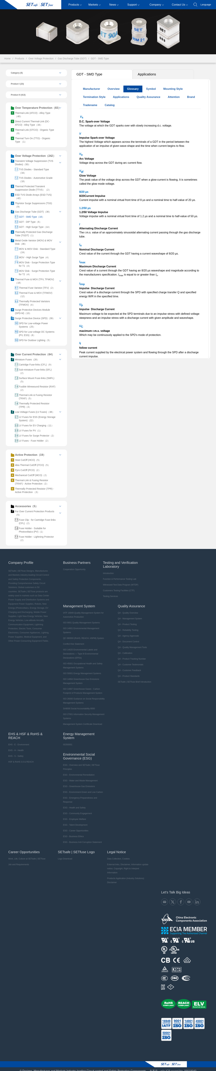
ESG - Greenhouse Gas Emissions (77, 783)
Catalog (109, 105)
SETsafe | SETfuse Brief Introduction (133, 678)
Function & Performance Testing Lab (118, 575)
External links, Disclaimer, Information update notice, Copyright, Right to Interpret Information (127, 863)
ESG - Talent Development (74, 821)
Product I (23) (16, 84)
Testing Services (109, 593)
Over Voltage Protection (40, 58)
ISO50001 (66, 741)
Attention (173, 97)
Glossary (132, 88)
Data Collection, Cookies (117, 855)
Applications (146, 74)
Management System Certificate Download (81, 721)
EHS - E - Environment (17, 741)
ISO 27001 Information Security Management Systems (82, 713)
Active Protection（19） (26, 451)
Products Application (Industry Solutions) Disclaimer (124, 873)
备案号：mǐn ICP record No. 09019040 (173, 1063)
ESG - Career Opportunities (74, 827)
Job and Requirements (17, 861)
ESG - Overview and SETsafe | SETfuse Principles (80, 764)
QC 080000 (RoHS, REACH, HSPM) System (82, 635)
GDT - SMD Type (100, 58)
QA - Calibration (124, 650)
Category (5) (15, 73)
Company (156, 4)
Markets (94, 4)
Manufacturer (91, 88)
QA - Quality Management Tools (131, 644)
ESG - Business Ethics (72, 833)
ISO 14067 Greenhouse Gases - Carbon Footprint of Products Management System (81, 687)
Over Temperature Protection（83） (34, 108)
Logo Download (63, 855)
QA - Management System (129, 615)
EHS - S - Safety (14, 753)
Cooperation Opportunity (73, 566)
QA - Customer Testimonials (129, 661)
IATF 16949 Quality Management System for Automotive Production (82, 611)
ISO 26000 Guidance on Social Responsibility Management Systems (82, 697)
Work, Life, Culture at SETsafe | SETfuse (25, 855)
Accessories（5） (23, 503)
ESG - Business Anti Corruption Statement (81, 839)
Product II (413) (16, 95)
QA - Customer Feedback (128, 667)
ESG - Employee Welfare (73, 816)
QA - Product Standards (127, 673)
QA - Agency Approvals (127, 632)
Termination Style (93, 97)
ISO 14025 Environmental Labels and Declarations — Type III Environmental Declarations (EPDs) (79, 650)
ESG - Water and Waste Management (79, 777)
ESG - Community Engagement (76, 810)
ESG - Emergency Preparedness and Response (78, 796)
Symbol (150, 88)
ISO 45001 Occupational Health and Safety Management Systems (81, 662)
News (114, 4)
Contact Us (180, 4)
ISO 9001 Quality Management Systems (80, 619)
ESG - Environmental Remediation (77, 771)
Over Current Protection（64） (31, 351)
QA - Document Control (127, 638)
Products (75, 4)
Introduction (107, 570)
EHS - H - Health (14, 747)
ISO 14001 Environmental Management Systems (80, 627)
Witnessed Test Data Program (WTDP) (119, 581)
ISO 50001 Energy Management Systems (80, 670)
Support (133, 4)
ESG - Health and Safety (73, 804)
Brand (190, 97)
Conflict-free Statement (72, 640)
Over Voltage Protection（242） (31, 156)
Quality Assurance (148, 97)
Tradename (89, 105)
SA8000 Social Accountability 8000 (77, 705)
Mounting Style (172, 88)
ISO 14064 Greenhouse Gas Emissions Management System (79, 678)
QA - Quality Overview (127, 609)
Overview (113, 88)
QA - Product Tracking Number (130, 655)
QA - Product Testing (126, 621)
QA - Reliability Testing (127, 627)
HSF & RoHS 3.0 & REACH (19, 758)
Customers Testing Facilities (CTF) (117, 587)
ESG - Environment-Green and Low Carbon (81, 789)
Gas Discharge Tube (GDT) (72, 58)
